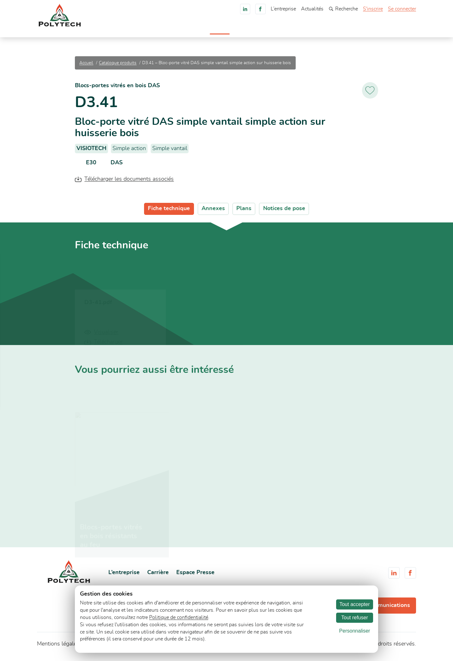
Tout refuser (354, 617)
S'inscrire (373, 8)
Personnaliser (354, 631)
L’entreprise (283, 8)
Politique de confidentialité (178, 617)
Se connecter (402, 8)
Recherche (343, 8)
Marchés (230, 30)
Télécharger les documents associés (129, 182)
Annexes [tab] (213, 212)
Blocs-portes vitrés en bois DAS (117, 89)
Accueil (180, 30)
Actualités (312, 8)
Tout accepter (354, 604)
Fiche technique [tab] (169, 212)
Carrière (354, 30)
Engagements (322, 30)
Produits (204, 30)
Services (256, 30)
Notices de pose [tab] (284, 212)
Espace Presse (195, 576)
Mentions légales (58, 647)
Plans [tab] (243, 212)
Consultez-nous (392, 29)
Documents (286, 30)
